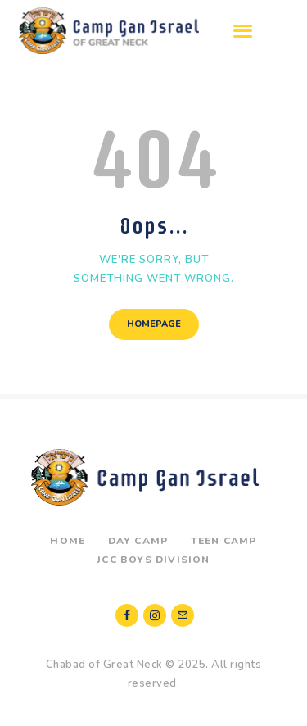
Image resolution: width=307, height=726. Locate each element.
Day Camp (138, 540)
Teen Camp (224, 540)
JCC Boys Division (153, 559)
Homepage (154, 324)
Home (67, 540)
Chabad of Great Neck (104, 664)
